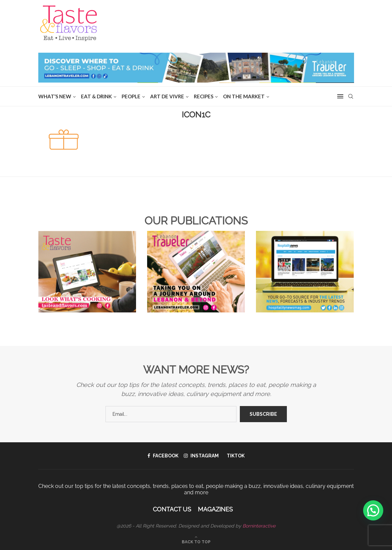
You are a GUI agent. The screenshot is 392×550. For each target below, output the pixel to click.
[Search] (350, 96)
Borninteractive (259, 526)
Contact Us (172, 509)
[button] (373, 510)
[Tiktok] (234, 455)
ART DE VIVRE (167, 96)
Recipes (203, 96)
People (131, 96)
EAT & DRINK (96, 96)
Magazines (215, 509)
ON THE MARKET (244, 96)
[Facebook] (162, 455)
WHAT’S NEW (54, 96)
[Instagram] (201, 455)
